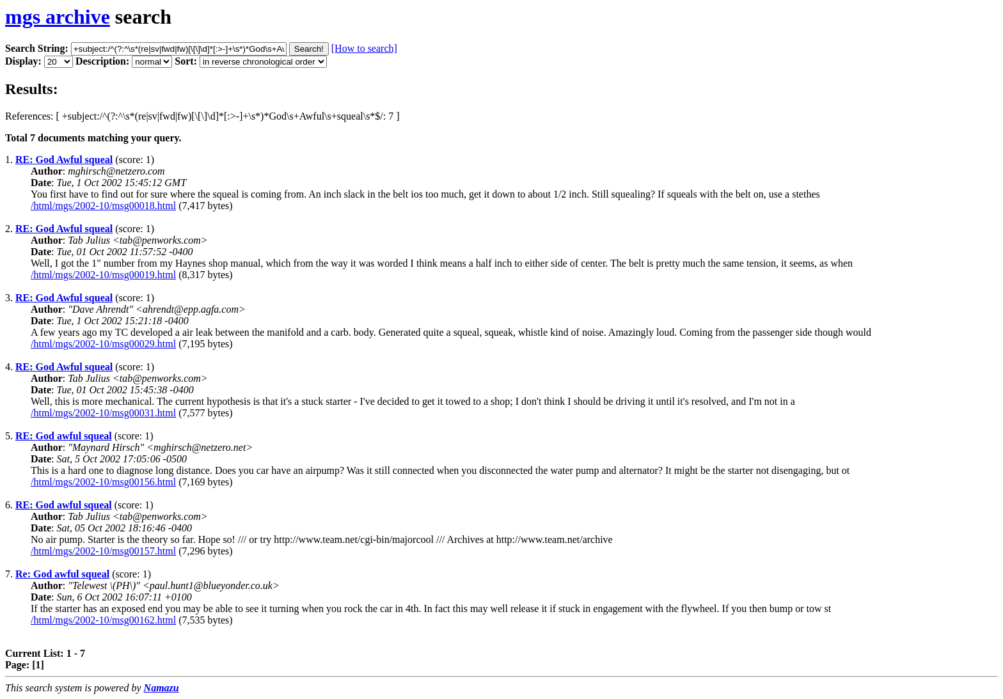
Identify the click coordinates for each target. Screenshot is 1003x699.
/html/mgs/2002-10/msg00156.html (103, 481)
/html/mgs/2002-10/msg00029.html (103, 343)
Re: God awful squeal (62, 574)
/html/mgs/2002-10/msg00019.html (103, 274)
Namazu (161, 687)
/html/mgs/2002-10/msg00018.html (103, 205)
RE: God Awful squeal (64, 159)
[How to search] (364, 48)
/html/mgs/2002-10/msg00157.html (103, 551)
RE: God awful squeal (63, 435)
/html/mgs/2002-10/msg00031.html (103, 412)
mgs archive (57, 16)
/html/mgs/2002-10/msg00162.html (103, 620)
